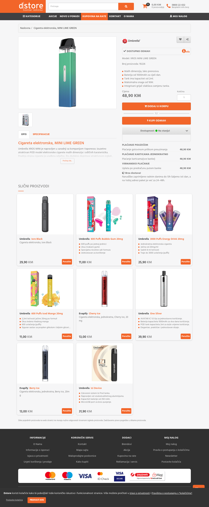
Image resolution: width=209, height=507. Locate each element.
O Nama (37, 444)
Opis (24, 134)
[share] (187, 39)
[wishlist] (180, 39)
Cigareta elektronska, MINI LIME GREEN (55, 28)
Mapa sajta (82, 450)
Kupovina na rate (94, 16)
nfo (186, 52)
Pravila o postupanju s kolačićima (171, 450)
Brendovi (127, 444)
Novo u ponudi (70, 16)
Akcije (53, 16)
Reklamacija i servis (126, 462)
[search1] (126, 6)
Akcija (126, 450)
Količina (180, 92)
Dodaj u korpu (157, 106)
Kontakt (115, 16)
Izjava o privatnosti (37, 456)
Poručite (67, 262)
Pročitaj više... (67, 161)
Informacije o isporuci (37, 450)
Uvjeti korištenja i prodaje (38, 462)
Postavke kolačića (14, 500)
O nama (129, 16)
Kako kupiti (82, 462)
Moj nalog (178, 16)
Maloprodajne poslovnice (82, 456)
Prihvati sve (37, 500)
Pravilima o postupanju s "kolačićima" (172, 493)
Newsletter (171, 456)
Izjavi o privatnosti (140, 493)
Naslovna (25, 28)
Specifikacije (41, 134)
